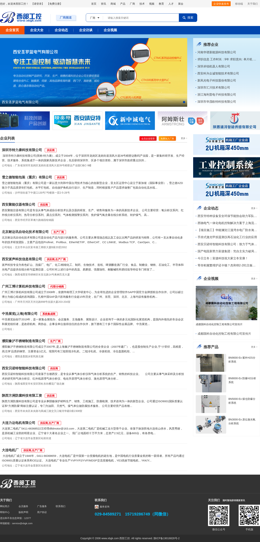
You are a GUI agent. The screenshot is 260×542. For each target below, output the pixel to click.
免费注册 (54, 3)
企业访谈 (85, 30)
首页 (93, 3)
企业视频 (110, 30)
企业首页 (12, 30)
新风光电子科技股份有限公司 (216, 80)
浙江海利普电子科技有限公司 (216, 94)
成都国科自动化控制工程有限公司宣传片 (219, 324)
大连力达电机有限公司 (18, 423)
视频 (151, 3)
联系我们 (60, 506)
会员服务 (23, 506)
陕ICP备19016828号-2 (167, 538)
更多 (184, 138)
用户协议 (42, 512)
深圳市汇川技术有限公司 (213, 87)
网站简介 (5, 506)
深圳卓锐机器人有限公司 (213, 66)
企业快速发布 (221, 3)
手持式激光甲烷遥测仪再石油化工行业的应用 (227, 237)
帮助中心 (5, 512)
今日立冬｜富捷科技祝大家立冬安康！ (223, 258)
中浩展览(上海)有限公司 (20, 314)
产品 (122, 3)
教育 (161, 3)
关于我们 (252, 3)
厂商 (132, 3)
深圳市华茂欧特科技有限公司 (216, 101)
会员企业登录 (148, 138)
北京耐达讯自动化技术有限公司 (25, 232)
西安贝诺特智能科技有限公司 (23, 368)
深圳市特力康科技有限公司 (22, 150)
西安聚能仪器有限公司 (18, 204)
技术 (142, 3)
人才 (171, 3)
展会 (180, 3)
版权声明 (23, 512)
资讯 (103, 3)
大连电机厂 (10, 450)
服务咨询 (102, 506)
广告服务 (42, 506)
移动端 (239, 3)
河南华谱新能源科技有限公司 (216, 52)
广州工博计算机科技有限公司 (23, 286)
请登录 (38, 3)
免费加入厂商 (167, 138)
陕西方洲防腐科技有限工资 (22, 395)
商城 (113, 3)
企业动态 (61, 30)
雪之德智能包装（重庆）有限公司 (27, 177)
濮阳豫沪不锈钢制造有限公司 (23, 341)
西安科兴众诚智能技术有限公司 (218, 73)
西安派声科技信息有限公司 (22, 259)
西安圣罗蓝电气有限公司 (20, 102)
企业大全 (36, 30)
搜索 (188, 17)
